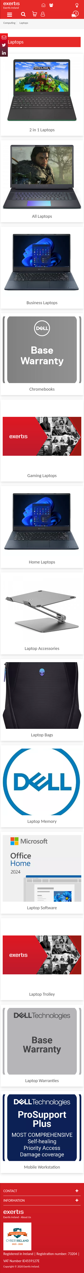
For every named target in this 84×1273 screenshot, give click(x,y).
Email (4, 37)
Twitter (4, 45)
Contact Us (43, 5)
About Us (51, 5)
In (4, 53)
